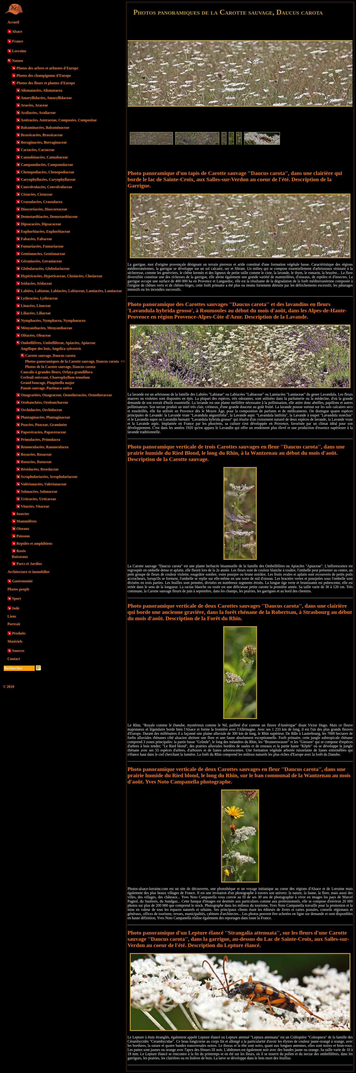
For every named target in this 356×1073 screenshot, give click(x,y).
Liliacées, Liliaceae (36, 313)
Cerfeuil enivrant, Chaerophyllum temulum (55, 377)
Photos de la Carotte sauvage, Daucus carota (60, 367)
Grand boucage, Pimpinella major (48, 383)
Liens (11, 616)
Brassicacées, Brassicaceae (42, 135)
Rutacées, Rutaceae (36, 462)
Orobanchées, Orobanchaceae (44, 402)
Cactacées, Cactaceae (37, 150)
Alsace (17, 31)
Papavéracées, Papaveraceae (43, 432)
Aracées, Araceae (34, 105)
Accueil (13, 22)
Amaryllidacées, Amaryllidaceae (46, 98)
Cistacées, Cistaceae (36, 194)
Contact (13, 659)
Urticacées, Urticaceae (38, 499)
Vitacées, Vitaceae (35, 506)
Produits (18, 633)
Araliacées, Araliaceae (38, 113)
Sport (16, 598)
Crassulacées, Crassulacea (41, 202)
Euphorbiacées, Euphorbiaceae (45, 231)
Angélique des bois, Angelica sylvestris (51, 349)
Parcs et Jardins (29, 564)
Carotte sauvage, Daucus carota (50, 356)
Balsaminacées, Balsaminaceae (45, 127)
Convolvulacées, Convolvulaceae (46, 187)
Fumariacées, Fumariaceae (42, 246)
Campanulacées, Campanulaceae (47, 165)
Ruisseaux (20, 557)
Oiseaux (22, 529)
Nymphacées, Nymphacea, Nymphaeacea (53, 320)
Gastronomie (22, 581)
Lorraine (19, 51)
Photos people (18, 589)
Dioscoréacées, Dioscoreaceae (44, 209)
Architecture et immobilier (28, 572)
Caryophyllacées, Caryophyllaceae (48, 179)
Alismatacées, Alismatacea (41, 90)
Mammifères (26, 521)
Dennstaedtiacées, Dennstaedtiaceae (49, 217)
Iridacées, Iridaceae (36, 283)
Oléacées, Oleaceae (36, 335)
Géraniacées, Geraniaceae (41, 261)
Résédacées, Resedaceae (40, 469)
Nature (17, 61)
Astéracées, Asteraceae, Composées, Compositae (59, 120)
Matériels (14, 641)
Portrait (13, 624)
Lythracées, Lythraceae (39, 298)
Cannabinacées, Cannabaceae (44, 157)
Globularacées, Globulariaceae (45, 269)
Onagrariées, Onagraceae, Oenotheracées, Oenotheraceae (66, 395)
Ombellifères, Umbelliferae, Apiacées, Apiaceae (58, 343)
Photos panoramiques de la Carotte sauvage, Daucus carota (75, 361)
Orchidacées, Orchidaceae (41, 410)
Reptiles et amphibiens (34, 543)
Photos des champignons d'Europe (43, 75)
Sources (18, 651)
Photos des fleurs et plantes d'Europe (45, 83)
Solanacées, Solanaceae (39, 491)
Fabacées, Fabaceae (36, 239)
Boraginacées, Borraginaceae (44, 142)
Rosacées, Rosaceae (36, 454)
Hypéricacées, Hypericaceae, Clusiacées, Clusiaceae (61, 276)
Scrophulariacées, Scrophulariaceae (49, 477)
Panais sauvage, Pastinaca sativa (46, 388)
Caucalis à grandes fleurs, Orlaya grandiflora (56, 372)
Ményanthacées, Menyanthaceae (46, 328)
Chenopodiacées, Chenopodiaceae (47, 172)
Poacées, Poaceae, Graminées (44, 425)
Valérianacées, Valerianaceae (44, 484)
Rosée (21, 551)
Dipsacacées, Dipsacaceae (41, 224)
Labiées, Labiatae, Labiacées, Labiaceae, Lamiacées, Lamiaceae (71, 291)
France (17, 41)
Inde (15, 608)
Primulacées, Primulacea (40, 439)
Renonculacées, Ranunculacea (44, 447)
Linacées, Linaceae (36, 306)
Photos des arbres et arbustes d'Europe (47, 68)
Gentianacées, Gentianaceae (43, 254)
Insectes (22, 514)
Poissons (23, 536)
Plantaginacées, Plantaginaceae (45, 417)
